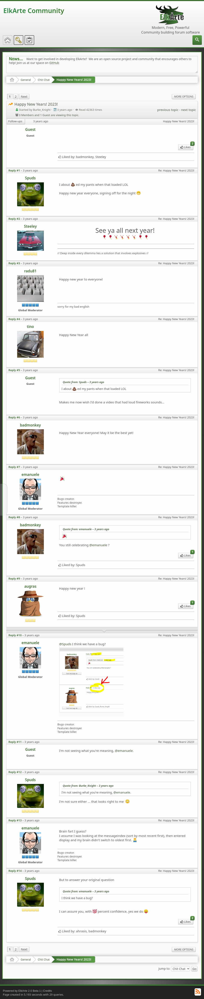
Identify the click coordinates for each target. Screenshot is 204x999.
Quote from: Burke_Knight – (88, 786)
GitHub (54, 63)
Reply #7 (14, 467)
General (26, 80)
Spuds (30, 178)
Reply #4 (14, 319)
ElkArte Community (33, 10)
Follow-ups (15, 121)
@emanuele (98, 545)
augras (30, 586)
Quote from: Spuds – (83, 382)
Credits (47, 990)
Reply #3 (14, 263)
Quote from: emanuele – (86, 529)
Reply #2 (14, 219)
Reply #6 (14, 417)
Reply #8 (14, 517)
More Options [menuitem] (183, 96)
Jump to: (164, 969)
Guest (30, 129)
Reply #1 (14, 170)
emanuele (30, 474)
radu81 (30, 271)
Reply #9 (14, 578)
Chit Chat (44, 80)
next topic (188, 110)
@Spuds (65, 644)
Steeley (30, 226)
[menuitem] (197, 40)
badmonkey (30, 425)
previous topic (167, 110)
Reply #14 (15, 871)
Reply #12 (15, 772)
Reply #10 (15, 635)
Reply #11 (15, 742)
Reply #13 (15, 820)
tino (30, 326)
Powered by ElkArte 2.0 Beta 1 (22, 990)
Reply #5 (14, 370)
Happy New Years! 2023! (73, 80)
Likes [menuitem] (187, 147)
